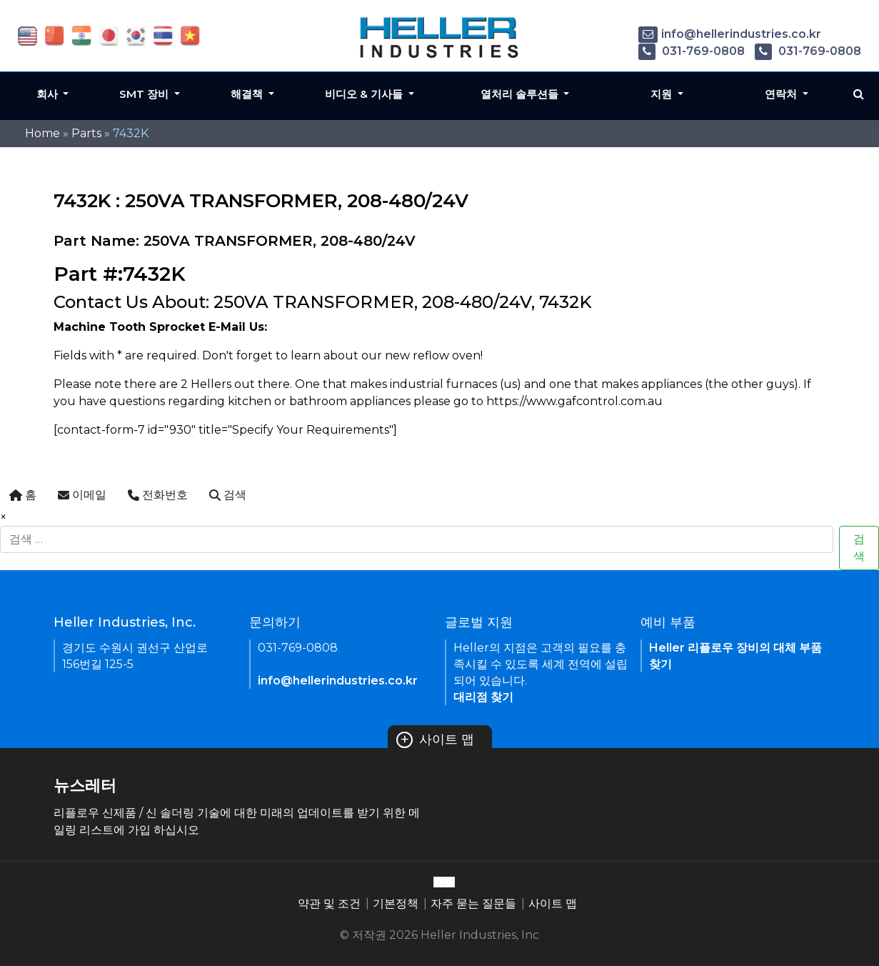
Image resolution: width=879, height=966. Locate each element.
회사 (48, 94)
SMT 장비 (145, 94)
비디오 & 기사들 (365, 94)
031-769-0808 (691, 51)
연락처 (782, 94)
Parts (86, 133)
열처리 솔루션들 (521, 94)
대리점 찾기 (483, 697)
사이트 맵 (435, 740)
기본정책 (395, 903)
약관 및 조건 (329, 903)
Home (42, 133)
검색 (859, 547)
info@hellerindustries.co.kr (729, 34)
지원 (663, 94)
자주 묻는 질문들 (473, 903)
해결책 (248, 94)
